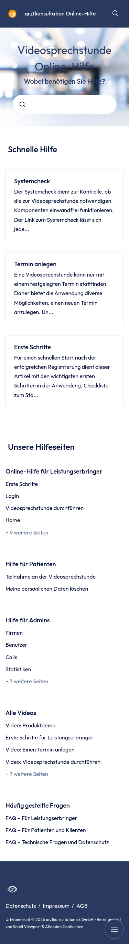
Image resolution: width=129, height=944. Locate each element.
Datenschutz (21, 905)
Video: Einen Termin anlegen (40, 749)
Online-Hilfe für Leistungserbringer (54, 471)
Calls (11, 657)
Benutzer (17, 644)
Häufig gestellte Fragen (38, 805)
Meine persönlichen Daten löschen (47, 588)
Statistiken (18, 669)
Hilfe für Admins (28, 620)
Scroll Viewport (27, 926)
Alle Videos (21, 713)
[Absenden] (22, 104)
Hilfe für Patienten (31, 564)
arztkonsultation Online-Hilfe (60, 13)
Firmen (14, 632)
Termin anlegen (35, 264)
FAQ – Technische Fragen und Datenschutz (57, 842)
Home (13, 520)
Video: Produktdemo (30, 725)
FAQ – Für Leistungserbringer (41, 818)
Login (12, 495)
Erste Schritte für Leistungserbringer (50, 737)
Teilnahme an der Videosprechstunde (51, 576)
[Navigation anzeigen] (114, 929)
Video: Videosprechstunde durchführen (53, 761)
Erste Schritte (32, 347)
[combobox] (64, 104)
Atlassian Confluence (64, 926)
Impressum (57, 905)
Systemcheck (32, 181)
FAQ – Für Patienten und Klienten (46, 830)
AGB (82, 905)
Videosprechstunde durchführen (45, 508)
